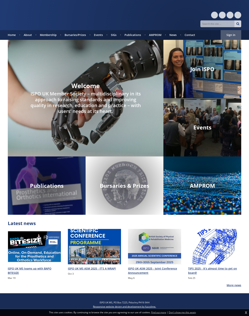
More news (234, 285)
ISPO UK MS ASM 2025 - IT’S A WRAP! (92, 268)
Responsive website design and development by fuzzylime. (124, 306)
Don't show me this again (182, 312)
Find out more (158, 312)
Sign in (230, 35)
